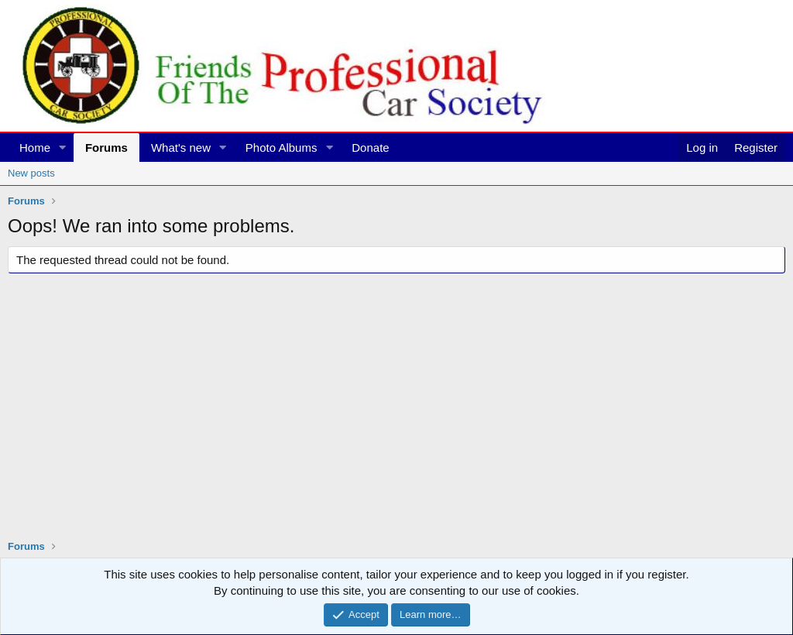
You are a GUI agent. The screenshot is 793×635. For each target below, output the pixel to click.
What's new (181, 147)
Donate (370, 147)
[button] (63, 147)
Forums (106, 147)
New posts (31, 173)
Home (34, 147)
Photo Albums (281, 147)
